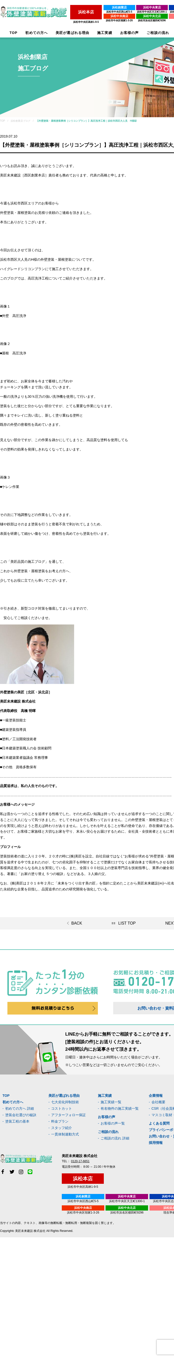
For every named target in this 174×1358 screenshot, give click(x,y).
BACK (76, 923)
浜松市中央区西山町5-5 (118, 11)
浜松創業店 (118, 7)
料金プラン (59, 1121)
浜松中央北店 (151, 16)
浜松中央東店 (151, 7)
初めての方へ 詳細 (19, 1108)
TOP (14, 33)
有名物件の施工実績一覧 (120, 1108)
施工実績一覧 (111, 1102)
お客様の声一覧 (113, 1123)
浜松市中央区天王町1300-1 (151, 11)
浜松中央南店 (118, 16)
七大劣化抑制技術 (65, 1102)
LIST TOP (127, 923)
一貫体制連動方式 (65, 1134)
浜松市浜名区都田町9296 (151, 20)
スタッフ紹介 (61, 1128)
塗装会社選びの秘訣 (20, 1115)
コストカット (61, 1108)
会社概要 (158, 1102)
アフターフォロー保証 (68, 1115)
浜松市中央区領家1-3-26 (118, 20)
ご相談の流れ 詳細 (115, 1138)
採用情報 (156, 1143)
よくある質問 (159, 1123)
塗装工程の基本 (17, 1121)
